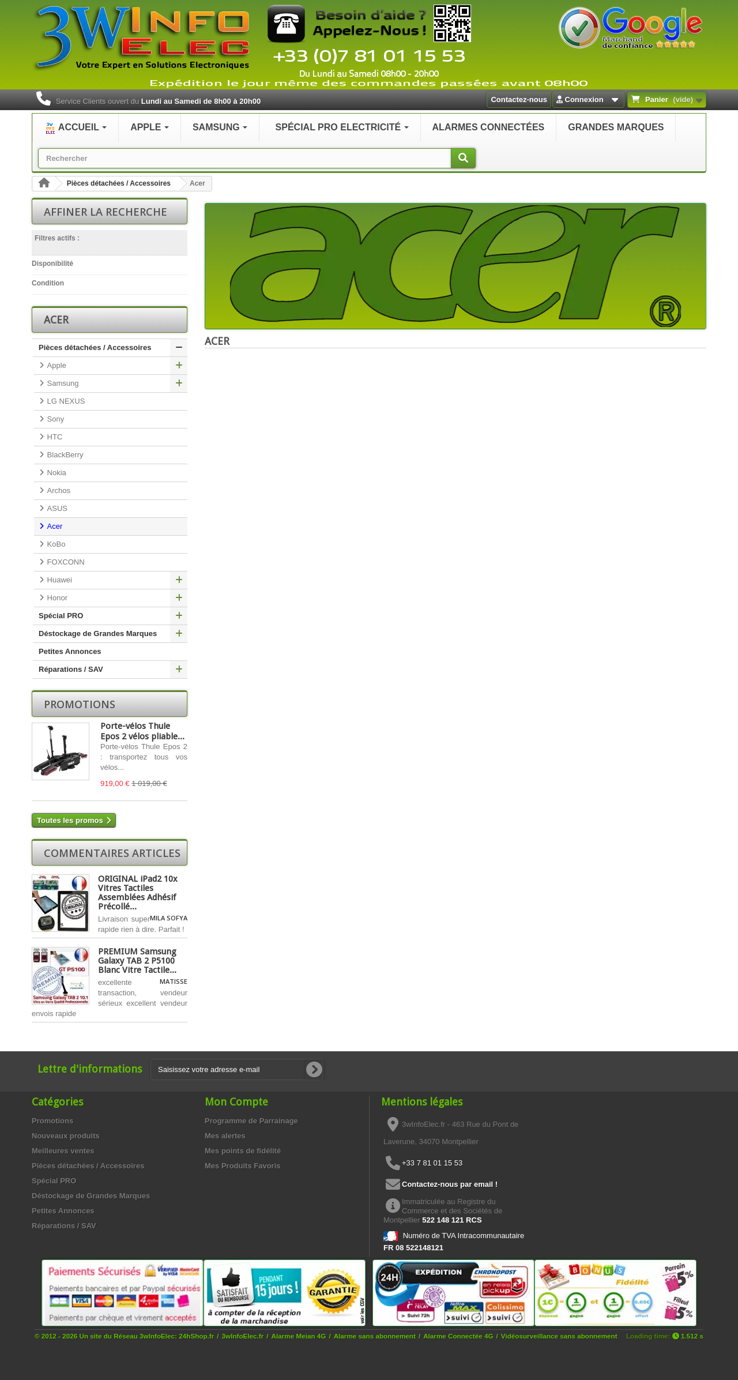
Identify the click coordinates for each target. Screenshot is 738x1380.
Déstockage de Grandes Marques (98, 633)
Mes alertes (225, 1135)
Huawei (58, 580)
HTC (53, 437)
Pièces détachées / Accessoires (119, 183)
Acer (53, 526)
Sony (54, 419)
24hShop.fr (196, 1336)
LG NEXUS (65, 401)
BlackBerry (64, 454)
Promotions (79, 704)
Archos (57, 490)
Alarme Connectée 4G (458, 1336)
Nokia (55, 472)
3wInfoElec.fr (243, 1336)
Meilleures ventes (63, 1150)
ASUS (56, 508)
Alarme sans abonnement (375, 1336)
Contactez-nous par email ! (450, 1184)
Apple (55, 365)
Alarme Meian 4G (299, 1336)
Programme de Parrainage (251, 1120)
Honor (56, 597)
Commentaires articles (112, 853)
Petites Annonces (70, 651)
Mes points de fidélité (243, 1150)
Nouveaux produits (66, 1135)
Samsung (62, 383)
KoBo (55, 544)
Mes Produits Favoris (242, 1165)
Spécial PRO (61, 615)
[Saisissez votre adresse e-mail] (236, 1069)
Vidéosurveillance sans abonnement (559, 1336)
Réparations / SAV (71, 669)
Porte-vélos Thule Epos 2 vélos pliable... (142, 731)
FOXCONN (65, 562)
